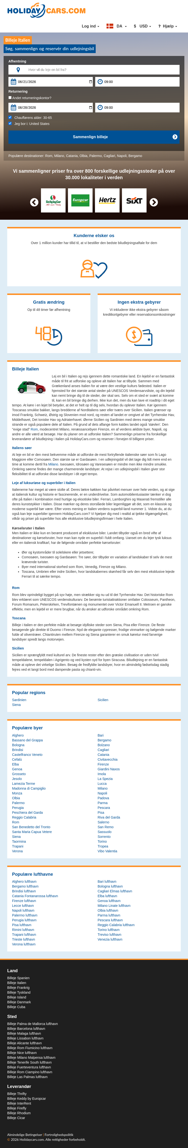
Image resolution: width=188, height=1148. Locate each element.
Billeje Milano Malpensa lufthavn (31, 1057)
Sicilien (103, 700)
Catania (72, 156)
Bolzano (104, 745)
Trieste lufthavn (23, 939)
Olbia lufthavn (108, 910)
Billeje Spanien (18, 978)
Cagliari (109, 156)
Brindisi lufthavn (24, 891)
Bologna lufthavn (110, 886)
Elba (15, 764)
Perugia (18, 808)
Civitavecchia (107, 759)
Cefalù (17, 759)
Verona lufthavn (23, 944)
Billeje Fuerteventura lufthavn (29, 1067)
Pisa (101, 812)
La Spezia (105, 779)
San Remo (106, 827)
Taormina (19, 841)
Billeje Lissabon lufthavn (25, 1038)
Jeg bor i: (28, 124)
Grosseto (19, 774)
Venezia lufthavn (110, 939)
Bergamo (135, 156)
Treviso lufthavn (109, 934)
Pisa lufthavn (21, 925)
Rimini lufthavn (23, 930)
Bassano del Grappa (27, 740)
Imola (102, 774)
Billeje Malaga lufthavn (24, 1033)
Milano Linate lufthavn (114, 906)
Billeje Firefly (16, 1108)
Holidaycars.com (32, 1139)
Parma (102, 803)
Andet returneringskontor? (29, 98)
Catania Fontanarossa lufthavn (35, 896)
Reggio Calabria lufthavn (116, 925)
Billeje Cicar (16, 1118)
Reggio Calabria (24, 817)
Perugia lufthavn (24, 920)
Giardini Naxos (109, 769)
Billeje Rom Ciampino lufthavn (29, 1072)
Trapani (17, 846)
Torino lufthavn (109, 930)
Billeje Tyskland (18, 992)
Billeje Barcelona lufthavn (26, 1029)
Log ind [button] (90, 26)
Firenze (103, 764)
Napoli (122, 156)
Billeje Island (16, 997)
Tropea (103, 846)
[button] (116, 26)
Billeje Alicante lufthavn (24, 1043)
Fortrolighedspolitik (59, 1135)
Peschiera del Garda (27, 812)
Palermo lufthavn (24, 915)
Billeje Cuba (16, 1007)
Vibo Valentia (107, 851)
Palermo (95, 156)
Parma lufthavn (109, 915)
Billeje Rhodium (19, 1113)
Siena (16, 705)
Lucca (102, 784)
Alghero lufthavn (24, 881)
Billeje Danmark (19, 1002)
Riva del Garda (109, 817)
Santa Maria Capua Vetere (32, 832)
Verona (17, 851)
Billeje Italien (16, 983)
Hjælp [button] (167, 26)
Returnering (17, 91)
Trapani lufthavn (24, 934)
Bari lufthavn (107, 881)
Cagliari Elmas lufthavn (115, 891)
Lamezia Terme (23, 784)
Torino (102, 841)
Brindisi (17, 750)
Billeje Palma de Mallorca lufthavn (32, 1024)
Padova (103, 798)
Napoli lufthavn (23, 910)
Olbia (83, 156)
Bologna (18, 745)
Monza (17, 793)
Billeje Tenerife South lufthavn (29, 1062)
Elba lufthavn (107, 896)
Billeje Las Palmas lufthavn (27, 1077)
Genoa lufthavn (109, 901)
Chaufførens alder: (30, 118)
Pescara (104, 808)
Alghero (18, 735)
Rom (49, 156)
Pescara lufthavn (110, 920)
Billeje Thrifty (17, 1094)
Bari (101, 735)
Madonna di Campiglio (29, 788)
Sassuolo (105, 832)
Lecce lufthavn (23, 906)
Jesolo (17, 779)
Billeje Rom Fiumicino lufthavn (30, 1048)
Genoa (17, 769)
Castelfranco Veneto (27, 755)
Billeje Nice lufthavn (22, 1053)
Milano (59, 156)
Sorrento (104, 837)
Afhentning (17, 61)
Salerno (103, 822)
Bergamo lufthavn (25, 886)
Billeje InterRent (19, 1103)
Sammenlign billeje (125, 137)
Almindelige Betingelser (25, 1135)
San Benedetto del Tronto (31, 827)
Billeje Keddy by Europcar (26, 1098)
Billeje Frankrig (18, 988)
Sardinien (19, 700)
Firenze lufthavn (24, 901)
